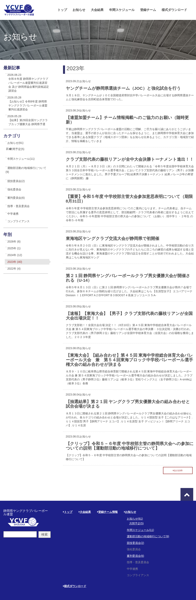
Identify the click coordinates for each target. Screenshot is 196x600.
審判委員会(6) (16, 197)
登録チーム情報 (107, 511)
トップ (62, 10)
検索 (44, 534)
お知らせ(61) (15, 142)
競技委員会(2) (16, 181)
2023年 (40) (14, 261)
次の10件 (178, 470)
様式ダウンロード (174, 10)
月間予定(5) (17, 149)
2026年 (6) (13, 241)
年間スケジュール (122, 10)
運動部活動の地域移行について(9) (26, 169)
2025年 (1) (13, 248)
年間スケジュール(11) (21, 158)
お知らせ (79, 10)
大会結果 (97, 10)
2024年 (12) (14, 255)
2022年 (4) (13, 268)
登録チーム (148, 10)
